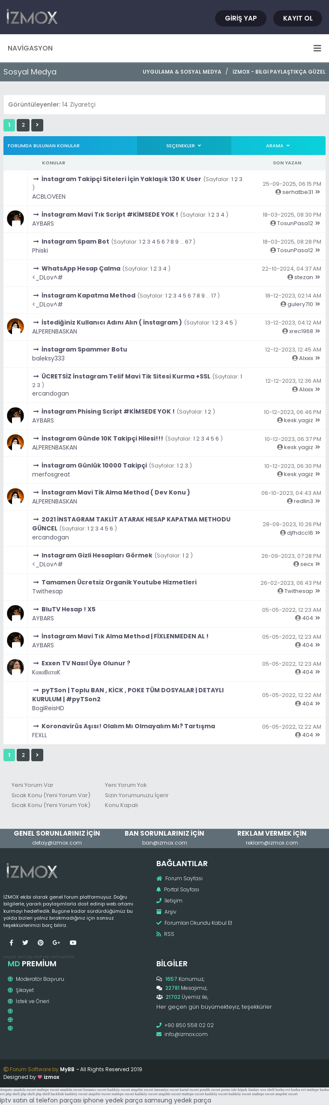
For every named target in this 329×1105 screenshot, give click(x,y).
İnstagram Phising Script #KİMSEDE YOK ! (108, 411)
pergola (9, 956)
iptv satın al (17, 1100)
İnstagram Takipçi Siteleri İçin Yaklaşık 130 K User (121, 179)
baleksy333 (48, 358)
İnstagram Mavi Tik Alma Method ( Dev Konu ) (116, 492)
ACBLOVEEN (49, 196)
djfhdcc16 (300, 533)
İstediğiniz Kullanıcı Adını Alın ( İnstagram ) (112, 322)
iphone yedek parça (113, 1100)
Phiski (40, 250)
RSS (165, 934)
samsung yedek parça (177, 1100)
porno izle (229, 1089)
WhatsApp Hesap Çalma (81, 268)
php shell (34, 956)
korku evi (282, 1089)
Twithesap (47, 591)
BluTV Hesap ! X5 (69, 609)
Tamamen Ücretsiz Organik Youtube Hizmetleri (119, 582)
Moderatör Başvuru (36, 979)
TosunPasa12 (295, 223)
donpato (6, 1089)
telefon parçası (58, 1100)
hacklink (67, 956)
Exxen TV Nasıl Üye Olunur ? (86, 663)
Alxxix (306, 358)
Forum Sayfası (179, 878)
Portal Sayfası (177, 889)
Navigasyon (164, 48)
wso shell (267, 1089)
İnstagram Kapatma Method (88, 295)
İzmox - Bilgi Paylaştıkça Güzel (279, 71)
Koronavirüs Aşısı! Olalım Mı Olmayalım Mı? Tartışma (128, 726)
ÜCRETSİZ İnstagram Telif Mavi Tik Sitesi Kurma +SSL (126, 376)
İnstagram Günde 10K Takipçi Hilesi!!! (102, 438)
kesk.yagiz (298, 420)
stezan (303, 277)
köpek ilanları (248, 1089)
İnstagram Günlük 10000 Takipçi (94, 465)
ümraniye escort (166, 1089)
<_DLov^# (47, 277)
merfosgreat (51, 474)
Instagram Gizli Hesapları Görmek (97, 555)
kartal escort (189, 1089)
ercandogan (50, 393)
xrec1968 (301, 331)
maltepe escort (48, 1089)
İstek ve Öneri (28, 1001)
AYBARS (43, 223)
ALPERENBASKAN (54, 331)
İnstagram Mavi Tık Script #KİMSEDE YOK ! (110, 214)
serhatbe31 (297, 192)
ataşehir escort (142, 1089)
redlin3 (303, 501)
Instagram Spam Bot (75, 241)
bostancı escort (95, 1089)
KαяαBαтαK (46, 672)
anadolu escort (24, 1089)
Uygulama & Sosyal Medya (182, 71)
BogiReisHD (48, 708)
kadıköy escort (119, 1089)
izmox (51, 1077)
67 (188, 242)
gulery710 (300, 304)
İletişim (169, 900)
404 (307, 618)
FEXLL (39, 735)
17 (213, 296)
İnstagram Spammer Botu (84, 349)
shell (21, 956)
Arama (278, 145)
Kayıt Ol (298, 18)
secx (306, 564)
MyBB (67, 1069)
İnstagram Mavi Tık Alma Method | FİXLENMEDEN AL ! (125, 636)
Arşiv (166, 911)
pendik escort (210, 1089)
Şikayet (21, 990)
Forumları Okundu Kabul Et (194, 922)
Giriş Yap (241, 18)
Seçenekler (184, 145)
